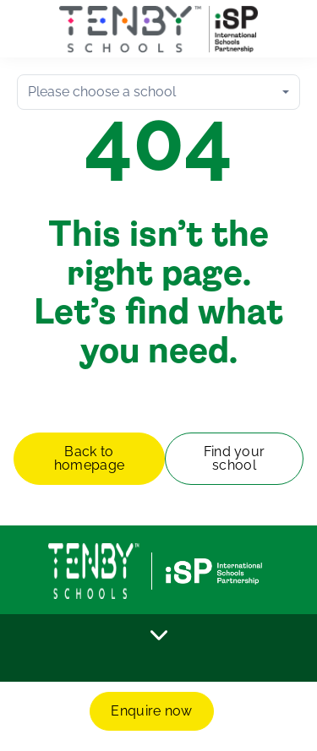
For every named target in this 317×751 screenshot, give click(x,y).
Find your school (234, 458)
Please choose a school (102, 92)
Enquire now (152, 711)
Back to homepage (89, 458)
